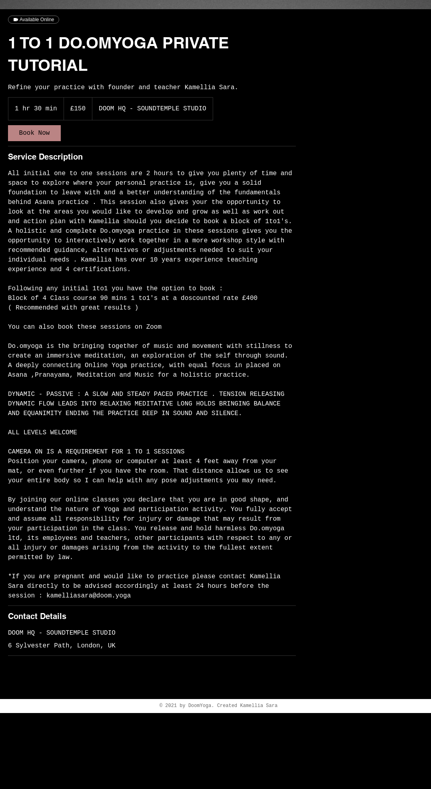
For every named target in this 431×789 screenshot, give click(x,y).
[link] (34, 133)
